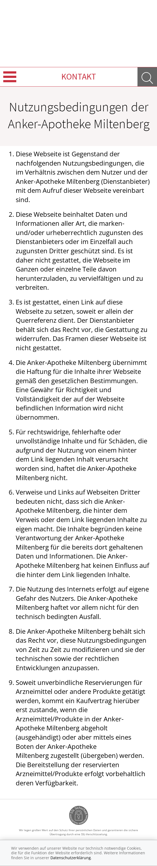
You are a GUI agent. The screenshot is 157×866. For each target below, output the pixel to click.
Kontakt (78, 76)
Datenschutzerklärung (70, 857)
